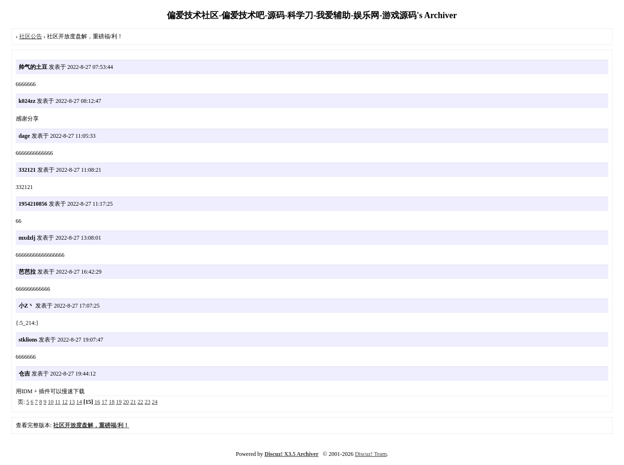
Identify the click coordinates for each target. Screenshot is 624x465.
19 (119, 402)
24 (155, 402)
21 (133, 402)
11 (58, 402)
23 (148, 402)
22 (140, 402)
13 (72, 402)
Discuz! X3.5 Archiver (291, 454)
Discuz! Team (371, 454)
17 (105, 402)
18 (112, 402)
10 (51, 402)
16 (97, 402)
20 (126, 402)
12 (65, 402)
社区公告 (30, 36)
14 (79, 402)
